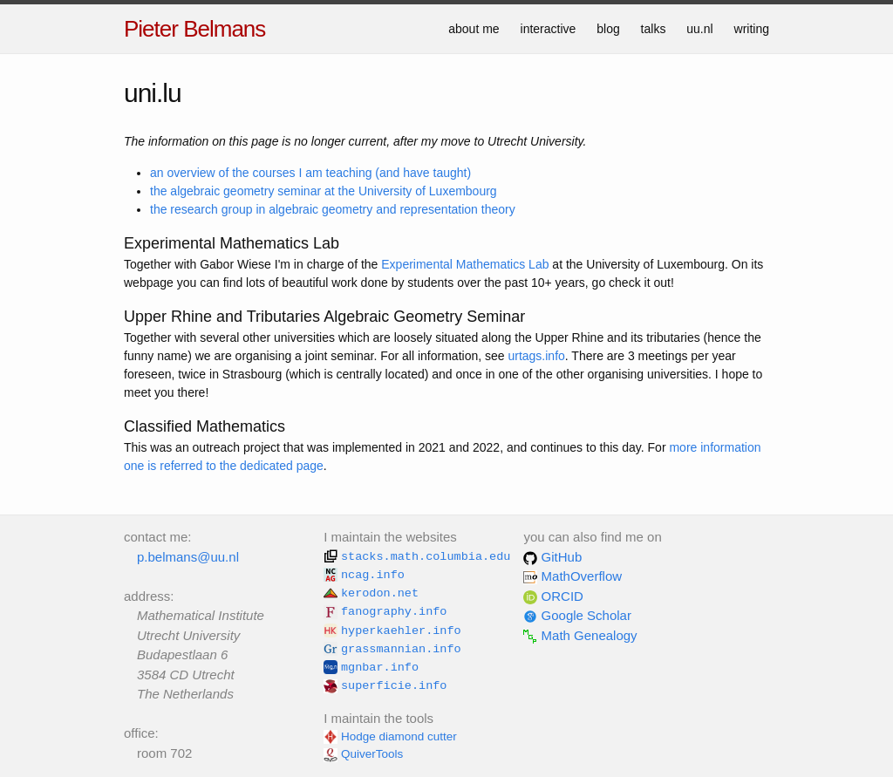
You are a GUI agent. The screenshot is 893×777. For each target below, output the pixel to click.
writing (751, 29)
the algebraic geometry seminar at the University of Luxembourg (323, 191)
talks (653, 29)
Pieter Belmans (194, 29)
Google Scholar (577, 615)
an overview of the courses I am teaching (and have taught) (310, 173)
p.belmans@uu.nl (188, 556)
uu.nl (699, 29)
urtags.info (536, 356)
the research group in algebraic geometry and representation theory (332, 209)
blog (607, 29)
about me (473, 29)
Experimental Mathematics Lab (465, 264)
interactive (548, 29)
